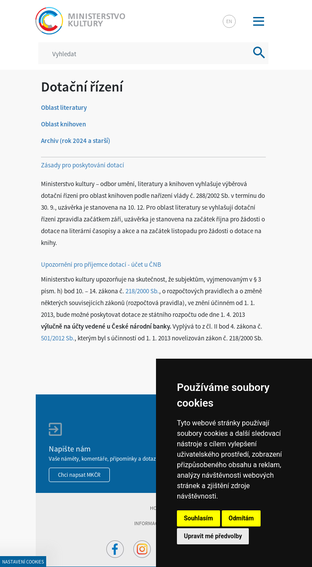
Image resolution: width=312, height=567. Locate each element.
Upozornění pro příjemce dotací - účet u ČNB (101, 264)
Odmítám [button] (241, 518)
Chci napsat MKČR (79, 475)
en (229, 21)
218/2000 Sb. (142, 291)
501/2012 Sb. (58, 338)
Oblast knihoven (63, 124)
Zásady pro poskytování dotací (82, 165)
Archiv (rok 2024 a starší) (75, 140)
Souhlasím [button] (198, 518)
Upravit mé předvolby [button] (213, 536)
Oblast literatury (64, 107)
